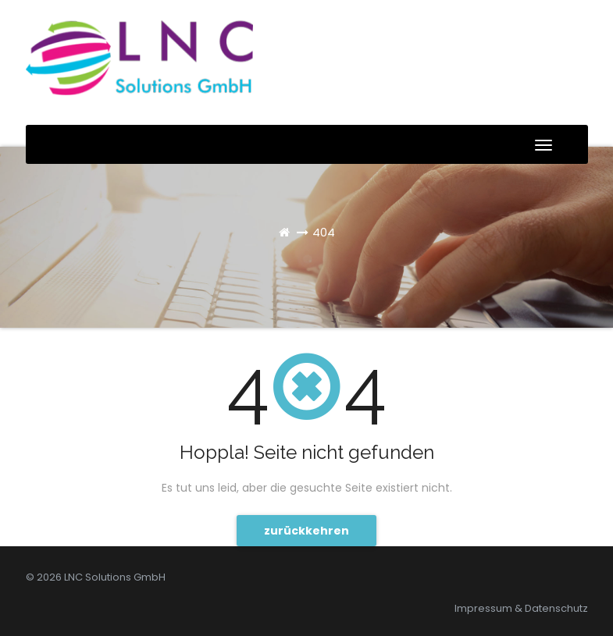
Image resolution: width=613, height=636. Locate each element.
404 (323, 232)
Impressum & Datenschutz (521, 608)
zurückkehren (306, 530)
